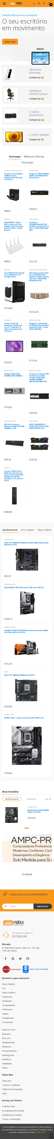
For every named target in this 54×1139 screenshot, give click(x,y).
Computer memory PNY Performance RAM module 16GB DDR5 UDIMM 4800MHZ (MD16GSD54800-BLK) (39, 378)
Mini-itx (7, 269)
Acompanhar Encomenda (13, 1110)
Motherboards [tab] (12, 799)
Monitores (6, 1046)
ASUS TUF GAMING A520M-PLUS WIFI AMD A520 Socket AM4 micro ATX (26, 544)
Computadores (8, 1005)
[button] (33, 3)
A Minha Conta (8, 1106)
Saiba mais (40, 1132)
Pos (3, 988)
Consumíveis (7, 1022)
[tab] (14, 157)
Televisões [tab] (31, 799)
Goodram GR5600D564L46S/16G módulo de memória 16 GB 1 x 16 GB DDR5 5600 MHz (39, 226)
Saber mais (10, 42)
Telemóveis (7, 1009)
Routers (7, 219)
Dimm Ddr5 (33, 170)
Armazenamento (9, 1051)
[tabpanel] (27, 37)
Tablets (5, 1013)
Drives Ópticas (8, 984)
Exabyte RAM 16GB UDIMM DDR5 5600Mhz (13, 375)
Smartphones (8, 1018)
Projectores (7, 997)
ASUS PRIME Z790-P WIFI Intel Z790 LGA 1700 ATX (24, 587)
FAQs (4, 1093)
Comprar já (36, 77)
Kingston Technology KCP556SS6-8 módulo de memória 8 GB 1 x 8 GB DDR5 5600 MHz (39, 326)
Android (7, 320)
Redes (4, 1068)
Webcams (6, 1034)
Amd (6, 672)
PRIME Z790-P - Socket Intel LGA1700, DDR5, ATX (23, 718)
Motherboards (9, 584)
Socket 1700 (8, 714)
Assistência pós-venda (11, 1115)
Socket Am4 (8, 539)
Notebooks (7, 1001)
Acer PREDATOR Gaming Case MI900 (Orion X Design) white (14, 275)
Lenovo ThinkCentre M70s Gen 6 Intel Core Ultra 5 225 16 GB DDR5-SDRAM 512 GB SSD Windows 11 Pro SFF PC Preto (14, 476)
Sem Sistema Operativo (38, 269)
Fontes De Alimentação (13, 170)
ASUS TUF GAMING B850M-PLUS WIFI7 (19, 675)
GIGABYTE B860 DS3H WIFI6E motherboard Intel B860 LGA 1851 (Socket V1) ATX (26, 631)
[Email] (21, 906)
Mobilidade (7, 1063)
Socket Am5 (32, 807)
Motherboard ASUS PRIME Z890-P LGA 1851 (38, 811)
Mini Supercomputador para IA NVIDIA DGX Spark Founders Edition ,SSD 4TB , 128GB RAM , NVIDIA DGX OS (39, 277)
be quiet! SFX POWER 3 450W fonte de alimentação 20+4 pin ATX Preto (13, 177)
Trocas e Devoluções (11, 1119)
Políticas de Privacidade (12, 1089)
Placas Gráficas (8, 992)
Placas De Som (8, 1029)
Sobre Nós (6, 1081)
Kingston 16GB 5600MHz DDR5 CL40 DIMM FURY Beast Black (39, 176)
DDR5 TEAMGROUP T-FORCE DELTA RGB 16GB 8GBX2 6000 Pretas (39, 426)
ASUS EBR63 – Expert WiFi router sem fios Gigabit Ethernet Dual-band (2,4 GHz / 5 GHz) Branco (14, 226)
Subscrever (42, 906)
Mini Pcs (7, 468)
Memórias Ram (35, 320)
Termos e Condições (11, 1085)
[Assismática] (16, 3)
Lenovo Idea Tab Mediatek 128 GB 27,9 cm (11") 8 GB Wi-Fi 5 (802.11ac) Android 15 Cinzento (13, 327)
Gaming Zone (8, 1055)
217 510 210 (19, 936)
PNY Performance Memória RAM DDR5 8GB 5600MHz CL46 (14, 426)
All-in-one (6, 1038)
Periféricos (6, 1059)
